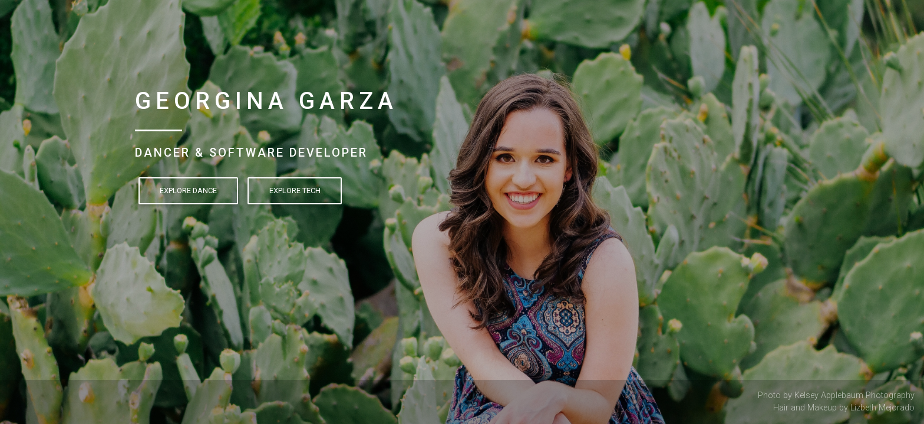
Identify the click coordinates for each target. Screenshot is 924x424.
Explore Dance (188, 190)
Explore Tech (295, 190)
